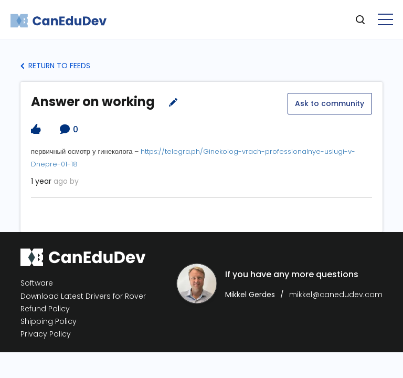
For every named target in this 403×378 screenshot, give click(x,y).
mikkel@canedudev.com (336, 294)
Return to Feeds (55, 65)
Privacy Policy (45, 334)
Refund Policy (45, 308)
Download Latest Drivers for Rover (83, 295)
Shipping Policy (48, 321)
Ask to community (329, 103)
